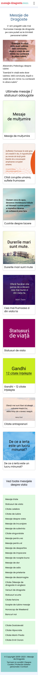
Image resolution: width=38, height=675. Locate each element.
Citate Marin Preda (14, 635)
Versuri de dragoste (15, 590)
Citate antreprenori (15, 424)
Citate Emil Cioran (14, 640)
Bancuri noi (11, 614)
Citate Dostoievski (14, 625)
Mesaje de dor (12, 562)
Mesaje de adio (13, 567)
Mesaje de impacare (15, 553)
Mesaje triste (11, 499)
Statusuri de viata (15, 350)
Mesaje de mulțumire (17, 136)
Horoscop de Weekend (16, 609)
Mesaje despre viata (15, 518)
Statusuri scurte (13, 594)
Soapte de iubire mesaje (17, 604)
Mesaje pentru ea (14, 538)
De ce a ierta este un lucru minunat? (16, 465)
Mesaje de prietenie (15, 572)
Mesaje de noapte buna (17, 557)
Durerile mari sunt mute (18, 267)
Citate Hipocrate (13, 630)
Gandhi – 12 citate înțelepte (15, 388)
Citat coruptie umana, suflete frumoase (17, 179)
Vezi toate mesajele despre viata (19, 483)
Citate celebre (12, 509)
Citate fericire (12, 599)
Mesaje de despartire (16, 548)
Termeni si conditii (15, 662)
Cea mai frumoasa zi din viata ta (17, 309)
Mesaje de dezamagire (17, 577)
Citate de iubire (13, 513)
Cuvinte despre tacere (17, 223)
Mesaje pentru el (13, 543)
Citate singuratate (14, 533)
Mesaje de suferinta (15, 528)
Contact (24, 666)
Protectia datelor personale (20, 665)
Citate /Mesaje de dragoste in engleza (15, 584)
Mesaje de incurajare (16, 523)
